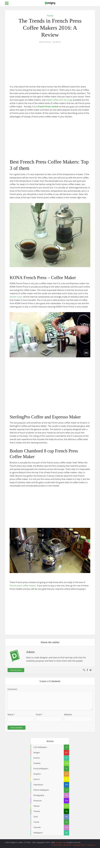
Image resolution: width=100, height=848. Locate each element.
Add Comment (45, 42)
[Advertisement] (50, 66)
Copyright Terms (79, 845)
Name (11, 714)
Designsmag (60, 842)
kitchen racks (16, 296)
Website (68, 714)
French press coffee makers (23, 585)
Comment (12, 689)
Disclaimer (67, 845)
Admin (58, 42)
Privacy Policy (57, 845)
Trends (50, 15)
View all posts (16, 670)
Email (39, 714)
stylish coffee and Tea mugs (59, 99)
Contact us (91, 845)
